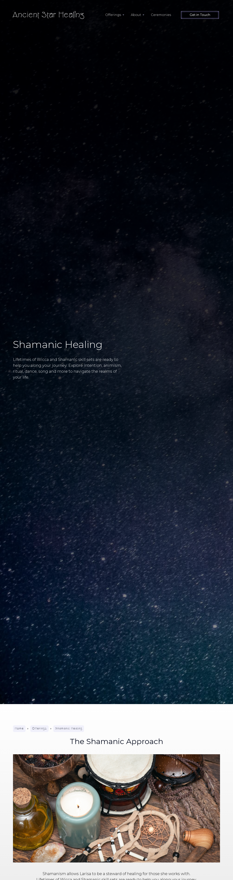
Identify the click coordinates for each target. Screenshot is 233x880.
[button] (113, 15)
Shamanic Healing (68, 728)
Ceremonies (161, 15)
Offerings (39, 728)
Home (19, 728)
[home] (50, 15)
